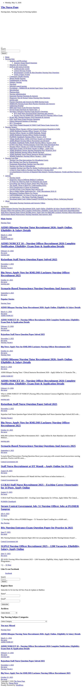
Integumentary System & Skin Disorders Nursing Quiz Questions (36, 73)
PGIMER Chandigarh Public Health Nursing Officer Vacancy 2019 (33, 143)
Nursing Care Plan (11, 158)
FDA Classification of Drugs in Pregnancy (24, 187)
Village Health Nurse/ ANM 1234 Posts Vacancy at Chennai (30, 139)
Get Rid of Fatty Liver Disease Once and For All (26, 189)
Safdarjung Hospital (16, 106)
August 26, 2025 (6, 471)
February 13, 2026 (7, 251)
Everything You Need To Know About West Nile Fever (29, 183)
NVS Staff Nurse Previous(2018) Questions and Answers (33, 113)
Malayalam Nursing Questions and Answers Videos (27, 203)
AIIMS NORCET (7, 239)
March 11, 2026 (6, 235)
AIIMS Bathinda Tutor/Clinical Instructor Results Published (30, 154)
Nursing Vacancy (11, 127)
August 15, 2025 (6, 492)
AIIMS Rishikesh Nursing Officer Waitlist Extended (28, 135)
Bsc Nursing (5, 523)
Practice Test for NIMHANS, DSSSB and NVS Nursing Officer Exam (38, 115)
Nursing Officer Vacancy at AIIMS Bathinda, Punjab (28, 133)
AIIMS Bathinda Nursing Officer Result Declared (27, 152)
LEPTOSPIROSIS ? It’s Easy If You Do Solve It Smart (29, 195)
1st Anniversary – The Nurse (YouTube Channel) (26, 197)
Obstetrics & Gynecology (18, 65)
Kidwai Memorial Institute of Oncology (23, 121)
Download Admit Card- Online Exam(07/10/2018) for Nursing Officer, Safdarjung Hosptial (41, 199)
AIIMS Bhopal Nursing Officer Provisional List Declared (29, 141)
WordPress (19, 685)
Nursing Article (15, 178)
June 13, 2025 (5, 554)
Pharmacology (14, 92)
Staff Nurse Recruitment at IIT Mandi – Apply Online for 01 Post (37, 466)
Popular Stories (7, 299)
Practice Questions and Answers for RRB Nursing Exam (29, 102)
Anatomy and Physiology (18, 61)
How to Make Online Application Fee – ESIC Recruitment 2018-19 (33, 191)
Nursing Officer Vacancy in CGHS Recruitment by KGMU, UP (31, 146)
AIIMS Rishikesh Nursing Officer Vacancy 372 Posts (28, 131)
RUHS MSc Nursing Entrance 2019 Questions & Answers (30, 117)
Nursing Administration (18, 94)
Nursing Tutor (6, 223)
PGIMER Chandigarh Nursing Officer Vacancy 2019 (28, 137)
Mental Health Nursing (18, 78)
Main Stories (6, 219)
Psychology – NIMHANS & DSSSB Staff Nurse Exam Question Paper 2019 (36, 88)
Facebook (8, 573)
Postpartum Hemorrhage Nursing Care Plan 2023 (27, 164)
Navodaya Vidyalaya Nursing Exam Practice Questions (29, 111)
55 (6, 565)
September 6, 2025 (7, 293)
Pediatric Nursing (16, 82)
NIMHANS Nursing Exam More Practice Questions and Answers (32, 104)
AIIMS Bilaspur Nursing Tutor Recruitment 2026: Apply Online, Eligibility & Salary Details (33, 209)
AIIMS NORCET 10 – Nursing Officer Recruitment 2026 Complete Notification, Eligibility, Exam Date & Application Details (41, 209)
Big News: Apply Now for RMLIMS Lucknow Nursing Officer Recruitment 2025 (35, 347)
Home (7, 57)
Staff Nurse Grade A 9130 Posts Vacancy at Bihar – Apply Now (31, 148)
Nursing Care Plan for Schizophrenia (22, 166)
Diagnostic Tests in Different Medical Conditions (27, 180)
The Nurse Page (9, 7)
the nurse (4, 237)
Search (3, 49)
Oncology (13, 84)
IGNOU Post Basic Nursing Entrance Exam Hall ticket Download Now (34, 145)
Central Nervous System (22, 71)
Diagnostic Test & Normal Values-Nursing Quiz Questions (30, 98)
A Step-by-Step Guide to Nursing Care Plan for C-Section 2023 (31, 170)
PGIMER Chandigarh (8, 501)
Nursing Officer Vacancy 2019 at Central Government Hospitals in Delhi (35, 129)
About (7, 201)
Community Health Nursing (19, 76)
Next (9, 565)
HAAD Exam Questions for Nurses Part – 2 (25, 109)
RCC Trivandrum (16, 123)
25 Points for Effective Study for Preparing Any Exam (28, 182)
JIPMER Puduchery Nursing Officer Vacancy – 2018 (28, 156)
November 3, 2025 (7, 264)
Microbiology (14, 90)
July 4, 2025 (5, 514)
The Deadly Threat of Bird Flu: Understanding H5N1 (28, 185)
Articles (8, 176)
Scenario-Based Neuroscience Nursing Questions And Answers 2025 (28, 214)
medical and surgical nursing (19, 67)
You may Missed (8, 625)
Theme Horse (13, 683)
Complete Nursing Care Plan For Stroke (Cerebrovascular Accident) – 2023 (36, 168)
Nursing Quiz (10, 59)
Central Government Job (9, 462)
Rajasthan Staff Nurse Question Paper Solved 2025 (29, 259)
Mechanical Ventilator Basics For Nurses (24, 193)
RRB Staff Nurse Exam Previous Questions (25, 108)
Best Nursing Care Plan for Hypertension (24, 162)
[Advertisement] (41, 30)
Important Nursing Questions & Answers (24, 96)
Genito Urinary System (22, 74)
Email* (10, 600)
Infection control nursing (18, 86)
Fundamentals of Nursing (18, 80)
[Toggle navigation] (2, 47)
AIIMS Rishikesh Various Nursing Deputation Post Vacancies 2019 (33, 150)
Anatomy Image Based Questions (25, 63)
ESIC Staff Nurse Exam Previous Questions (25, 119)
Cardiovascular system (22, 69)
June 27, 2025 (5, 532)
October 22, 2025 (7, 280)
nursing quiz (14, 100)
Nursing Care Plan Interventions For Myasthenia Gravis (29, 160)
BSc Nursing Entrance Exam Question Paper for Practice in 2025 (37, 527)
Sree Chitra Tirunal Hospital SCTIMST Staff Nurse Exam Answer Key (34, 125)
